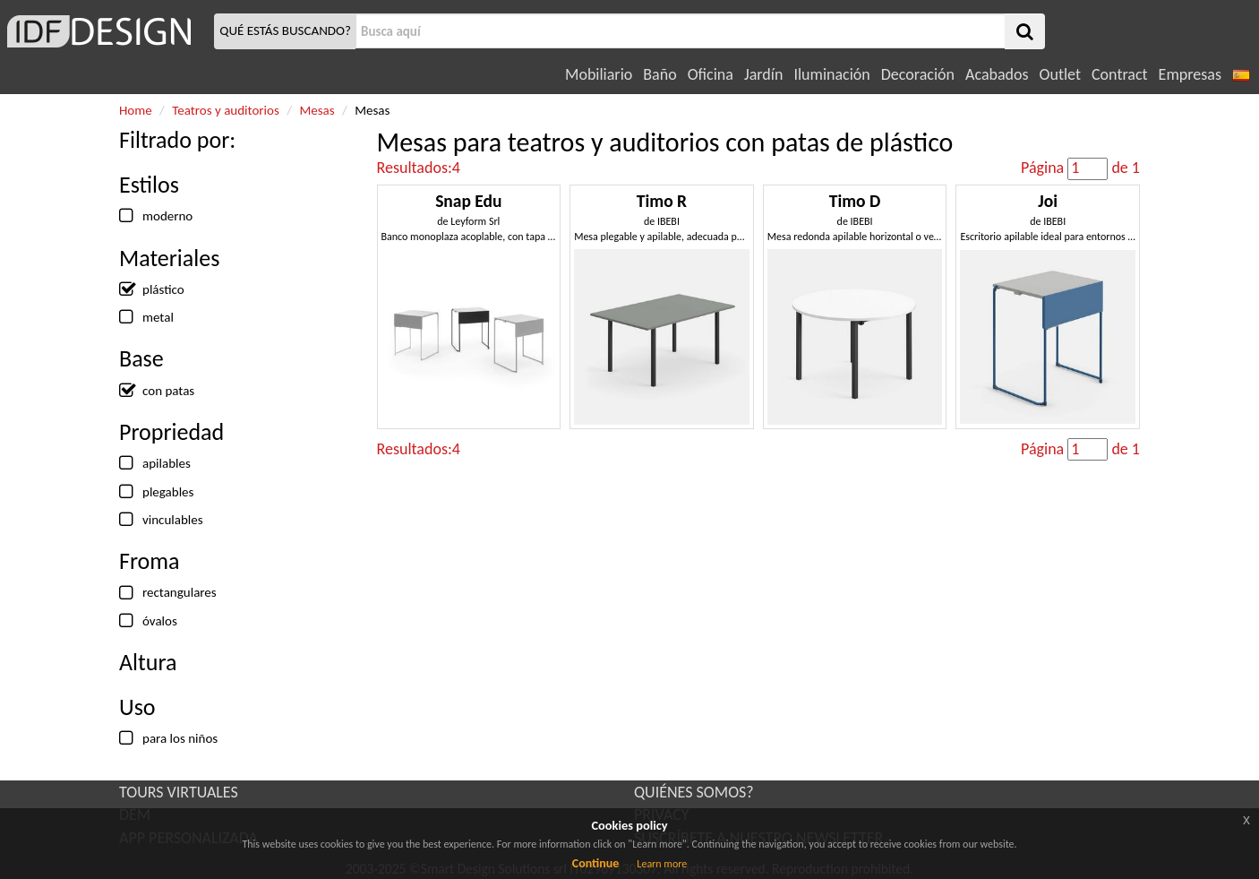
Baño (659, 74)
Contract (1120, 74)
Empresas (1190, 74)
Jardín (763, 74)
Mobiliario (598, 74)
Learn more (662, 863)
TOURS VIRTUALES (178, 792)
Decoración (918, 74)
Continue (596, 863)
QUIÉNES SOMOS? (694, 792)
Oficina (710, 74)
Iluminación (831, 74)
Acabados (997, 74)
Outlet (1060, 74)
